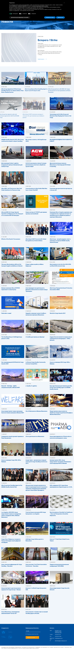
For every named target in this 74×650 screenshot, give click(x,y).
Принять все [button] (60, 17)
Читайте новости (42, 59)
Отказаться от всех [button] (50, 17)
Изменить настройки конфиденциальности (11, 648)
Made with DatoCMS (35, 648)
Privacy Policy (36, 634)
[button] (64, 3)
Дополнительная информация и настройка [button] (19, 17)
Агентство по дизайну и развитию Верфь (25, 648)
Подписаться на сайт (32, 637)
